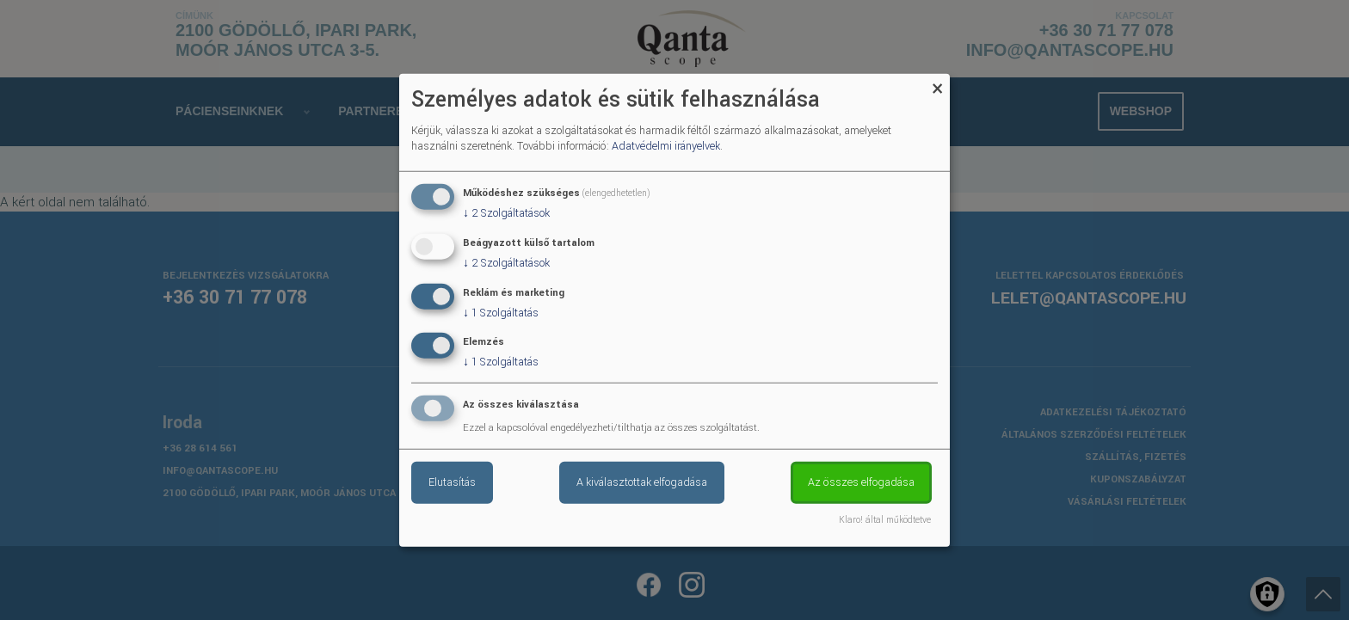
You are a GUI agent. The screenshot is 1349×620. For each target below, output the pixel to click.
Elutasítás (452, 482)
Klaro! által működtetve (885, 520)
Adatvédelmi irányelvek (666, 146)
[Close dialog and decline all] (937, 84)
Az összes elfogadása (861, 482)
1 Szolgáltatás (501, 312)
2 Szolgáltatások (506, 213)
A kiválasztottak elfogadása (641, 482)
